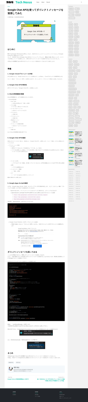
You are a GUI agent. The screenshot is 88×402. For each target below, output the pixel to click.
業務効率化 (11, 362)
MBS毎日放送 (62, 394)
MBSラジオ (61, 396)
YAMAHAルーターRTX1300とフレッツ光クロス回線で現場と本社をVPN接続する (78, 141)
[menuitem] (37, 2)
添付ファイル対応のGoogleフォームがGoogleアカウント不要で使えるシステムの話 (78, 163)
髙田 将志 (18, 362)
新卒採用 (36, 394)
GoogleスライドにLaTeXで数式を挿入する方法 (78, 148)
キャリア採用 (37, 396)
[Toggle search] (81, 2)
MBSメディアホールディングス (65, 398)
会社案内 (14, 394)
